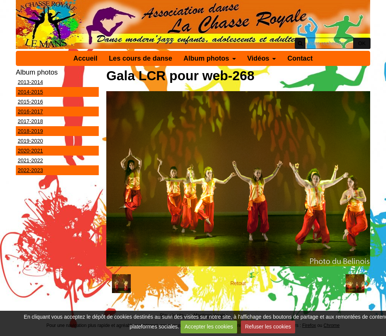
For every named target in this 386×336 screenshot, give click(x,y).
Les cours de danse (140, 58)
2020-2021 (30, 151)
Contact (299, 58)
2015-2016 (30, 102)
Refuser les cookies (268, 327)
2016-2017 (30, 111)
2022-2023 (30, 170)
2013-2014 (30, 82)
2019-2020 (30, 141)
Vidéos (258, 58)
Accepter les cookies (209, 327)
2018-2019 (30, 131)
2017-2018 (30, 121)
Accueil (86, 58)
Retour (238, 283)
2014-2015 (30, 92)
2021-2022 (30, 160)
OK (362, 43)
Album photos (206, 58)
